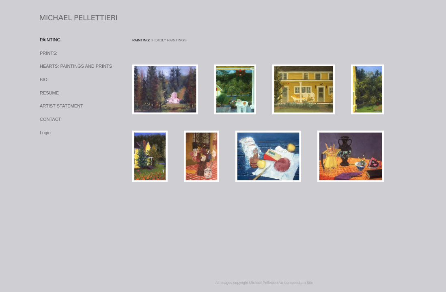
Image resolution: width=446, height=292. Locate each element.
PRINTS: (48, 53)
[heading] (60, 18)
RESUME (49, 92)
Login (45, 132)
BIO (43, 79)
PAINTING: (51, 39)
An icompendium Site (295, 283)
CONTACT (50, 119)
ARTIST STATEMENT (61, 105)
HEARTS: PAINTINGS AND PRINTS (76, 66)
